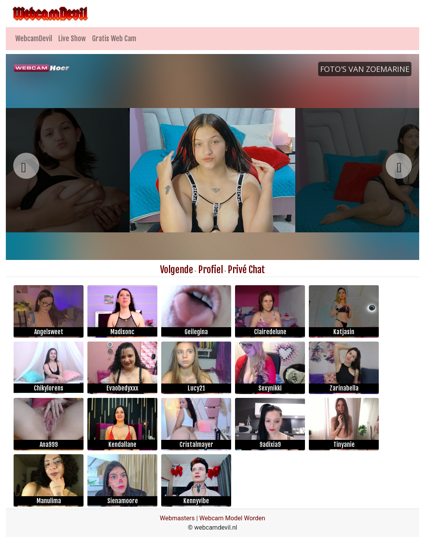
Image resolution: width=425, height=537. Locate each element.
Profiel (210, 269)
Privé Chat (246, 269)
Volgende (176, 269)
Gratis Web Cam (114, 38)
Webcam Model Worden (232, 518)
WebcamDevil (33, 38)
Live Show (72, 38)
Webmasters (177, 518)
